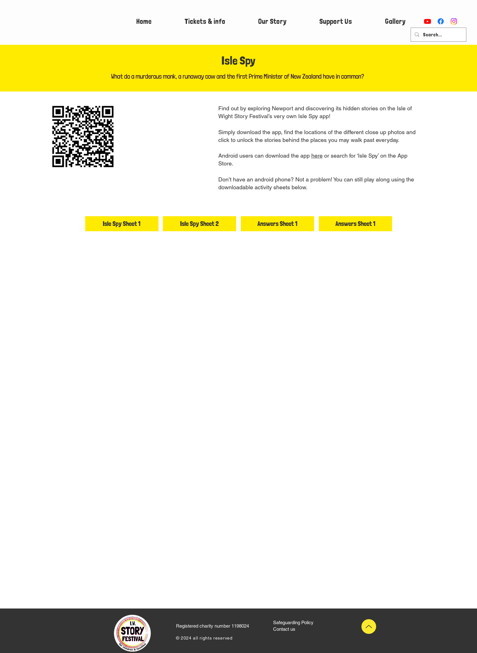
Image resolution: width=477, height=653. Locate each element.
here (317, 155)
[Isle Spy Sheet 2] (199, 223)
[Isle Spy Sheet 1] (121, 223)
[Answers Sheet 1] (277, 223)
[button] (204, 21)
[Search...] (438, 34)
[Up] (368, 626)
